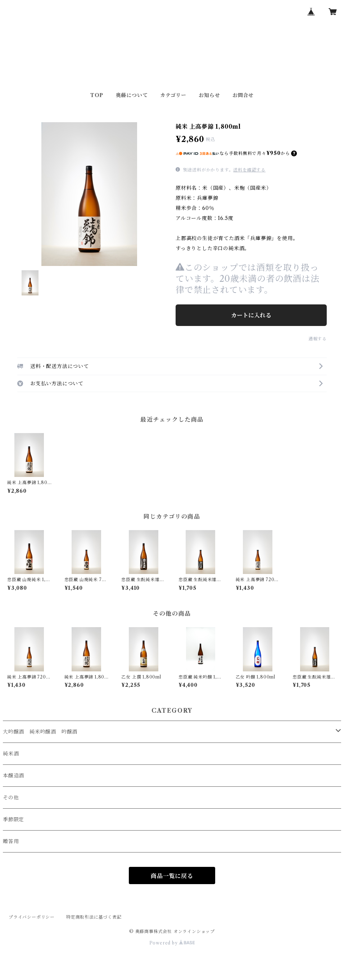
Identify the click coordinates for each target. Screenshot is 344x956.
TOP (96, 95)
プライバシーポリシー (32, 917)
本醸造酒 (13, 775)
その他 (11, 797)
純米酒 (11, 753)
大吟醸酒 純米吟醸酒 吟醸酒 (40, 732)
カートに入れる (251, 315)
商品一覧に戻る (172, 875)
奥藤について (132, 95)
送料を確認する (249, 170)
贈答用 (11, 841)
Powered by (172, 943)
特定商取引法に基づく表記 (94, 917)
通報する (317, 338)
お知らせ (209, 95)
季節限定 (13, 819)
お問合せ (243, 95)
